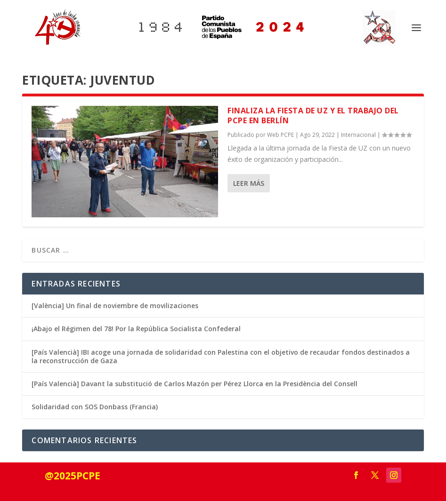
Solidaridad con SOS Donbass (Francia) (95, 406)
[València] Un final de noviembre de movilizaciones (115, 305)
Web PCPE (280, 135)
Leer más (248, 183)
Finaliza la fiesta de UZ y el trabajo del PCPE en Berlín (313, 115)
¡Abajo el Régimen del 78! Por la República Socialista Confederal (136, 328)
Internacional (358, 135)
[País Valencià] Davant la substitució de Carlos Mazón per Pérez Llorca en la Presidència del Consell (194, 383)
